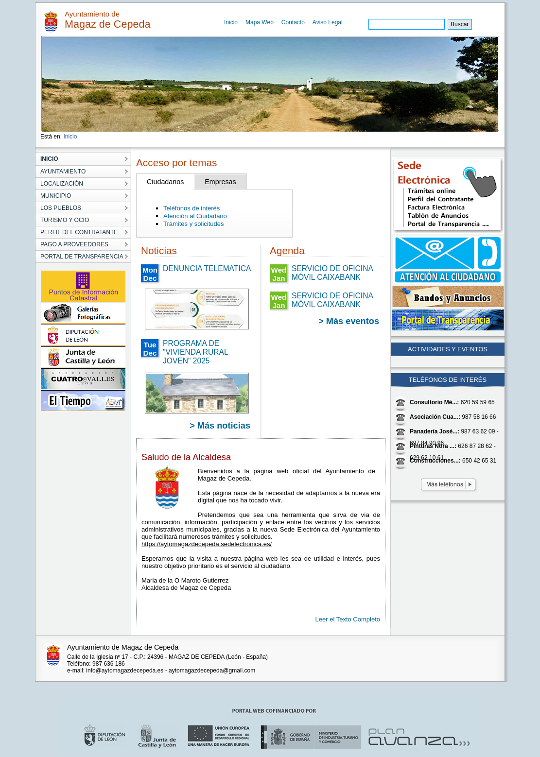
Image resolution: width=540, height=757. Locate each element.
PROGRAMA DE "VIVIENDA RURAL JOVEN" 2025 (195, 352)
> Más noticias (220, 425)
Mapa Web (259, 22)
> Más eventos (348, 321)
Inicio (231, 22)
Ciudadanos (165, 182)
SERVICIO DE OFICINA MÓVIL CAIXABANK (332, 272)
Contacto (293, 22)
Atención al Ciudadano (195, 216)
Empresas (220, 182)
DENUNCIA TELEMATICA (207, 268)
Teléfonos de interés (191, 208)
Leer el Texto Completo (347, 619)
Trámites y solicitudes (193, 223)
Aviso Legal (328, 22)
